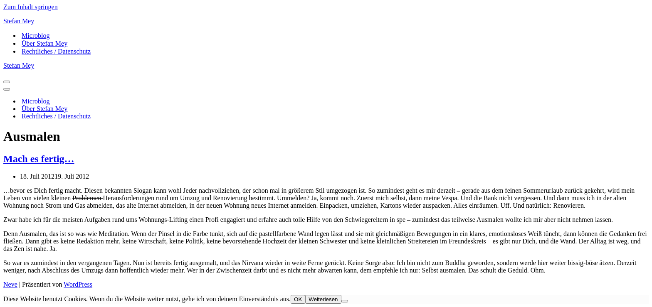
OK (298, 299)
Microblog (36, 35)
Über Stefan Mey (44, 43)
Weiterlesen (323, 299)
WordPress (78, 284)
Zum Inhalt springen (30, 6)
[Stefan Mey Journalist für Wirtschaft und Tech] (326, 21)
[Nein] (344, 301)
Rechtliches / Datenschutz (56, 51)
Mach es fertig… (38, 158)
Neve (10, 284)
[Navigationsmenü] (6, 82)
